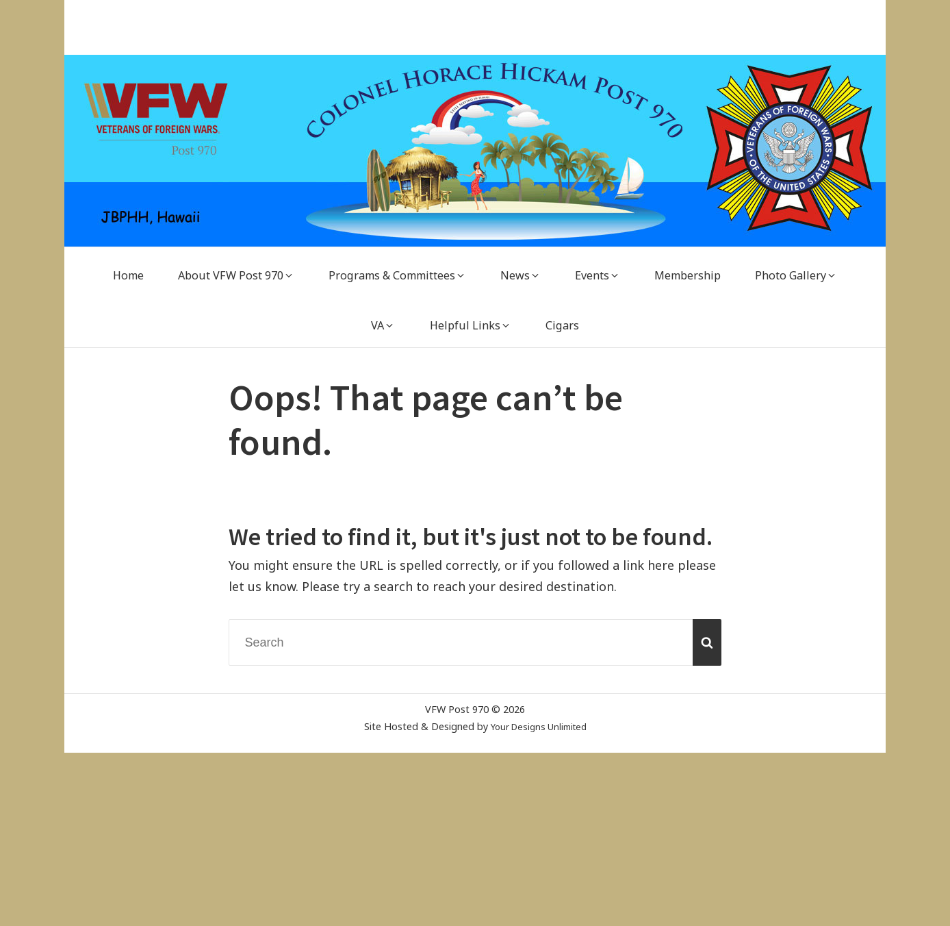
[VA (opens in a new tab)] (383, 325)
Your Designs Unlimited (538, 726)
